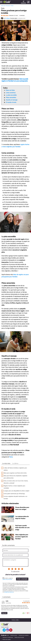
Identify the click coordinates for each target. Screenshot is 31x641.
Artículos (8, 6)
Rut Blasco (7, 18)
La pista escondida (11, 95)
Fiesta (12, 6)
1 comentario (22, 15)
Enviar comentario (22, 579)
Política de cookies (6, 639)
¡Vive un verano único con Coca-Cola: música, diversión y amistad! (16, 482)
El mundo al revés (11, 102)
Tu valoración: (15, 572)
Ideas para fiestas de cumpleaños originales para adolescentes (15, 477)
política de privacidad (7, 579)
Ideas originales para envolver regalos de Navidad (21, 537)
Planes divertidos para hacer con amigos (22, 509)
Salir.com (3, 6)
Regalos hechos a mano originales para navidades (14, 487)
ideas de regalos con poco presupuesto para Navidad (15, 275)
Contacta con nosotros (24, 635)
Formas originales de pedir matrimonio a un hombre (15, 497)
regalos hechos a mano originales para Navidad (15, 145)
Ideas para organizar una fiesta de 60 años (15, 473)
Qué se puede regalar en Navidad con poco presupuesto (14, 80)
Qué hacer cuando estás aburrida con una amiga (22, 528)
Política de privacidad (19, 637)
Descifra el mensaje (11, 100)
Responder (4, 613)
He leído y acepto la (8, 579)
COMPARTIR (23, 2)
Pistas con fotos (10, 90)
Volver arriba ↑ (16, 620)
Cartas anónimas (11, 93)
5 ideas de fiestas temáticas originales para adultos (15, 469)
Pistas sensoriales (11, 97)
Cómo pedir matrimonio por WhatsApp (14, 494)
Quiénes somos (13, 635)
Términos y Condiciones (7, 637)
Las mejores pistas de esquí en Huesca (22, 518)
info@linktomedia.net (8, 592)
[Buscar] (29, 2)
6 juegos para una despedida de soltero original (17, 491)
